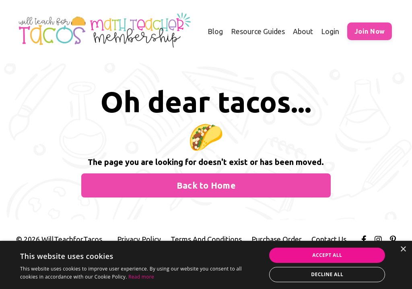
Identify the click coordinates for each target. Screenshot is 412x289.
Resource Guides (258, 31)
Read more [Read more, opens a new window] (141, 276)
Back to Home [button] (206, 185)
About (303, 31)
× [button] (403, 249)
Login (330, 31)
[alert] (206, 265)
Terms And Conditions (206, 239)
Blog (215, 31)
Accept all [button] (327, 255)
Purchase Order (276, 239)
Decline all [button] (327, 274)
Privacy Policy (139, 239)
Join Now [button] (369, 31)
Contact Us (328, 239)
